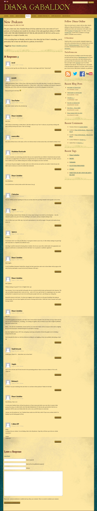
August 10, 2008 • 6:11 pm (17, 117)
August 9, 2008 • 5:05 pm (17, 80)
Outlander (72, 162)
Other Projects (44, 16)
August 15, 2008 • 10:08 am (17, 234)
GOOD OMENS (83, 127)
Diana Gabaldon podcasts (19, 46)
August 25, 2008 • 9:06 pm (17, 383)
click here (78, 62)
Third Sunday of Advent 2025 (74, 92)
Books (34, 16)
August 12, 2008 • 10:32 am (17, 196)
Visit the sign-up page (74, 45)
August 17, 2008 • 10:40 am (17, 259)
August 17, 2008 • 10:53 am (17, 313)
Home (6, 16)
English (5, 1)
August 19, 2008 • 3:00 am (17, 366)
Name (30, 460)
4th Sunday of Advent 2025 (74, 87)
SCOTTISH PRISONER (76, 165)
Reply (58, 71)
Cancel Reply (7, 456)
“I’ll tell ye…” (70, 97)
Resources (66, 16)
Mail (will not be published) (35, 464)
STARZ (71, 169)
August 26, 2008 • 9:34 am (17, 398)
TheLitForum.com (82, 57)
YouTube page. (68, 32)
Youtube (89, 74)
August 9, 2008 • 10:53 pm (17, 102)
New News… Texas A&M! (73, 108)
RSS (68, 74)
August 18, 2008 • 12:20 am (17, 351)
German (7, 1)
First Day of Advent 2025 (73, 103)
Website (28, 468)
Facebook (70, 30)
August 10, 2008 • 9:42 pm (17, 153)
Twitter (76, 30)
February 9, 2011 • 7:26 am (17, 426)
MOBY (71, 158)
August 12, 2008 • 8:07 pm (17, 211)
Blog (28, 16)
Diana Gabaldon (74, 155)
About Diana (20, 16)
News (12, 16)
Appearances (56, 16)
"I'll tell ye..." (83, 139)
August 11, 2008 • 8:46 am (17, 177)
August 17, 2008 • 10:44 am (17, 280)
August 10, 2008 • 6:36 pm (17, 138)
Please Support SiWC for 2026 (74, 113)
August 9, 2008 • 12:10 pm (17, 64)
